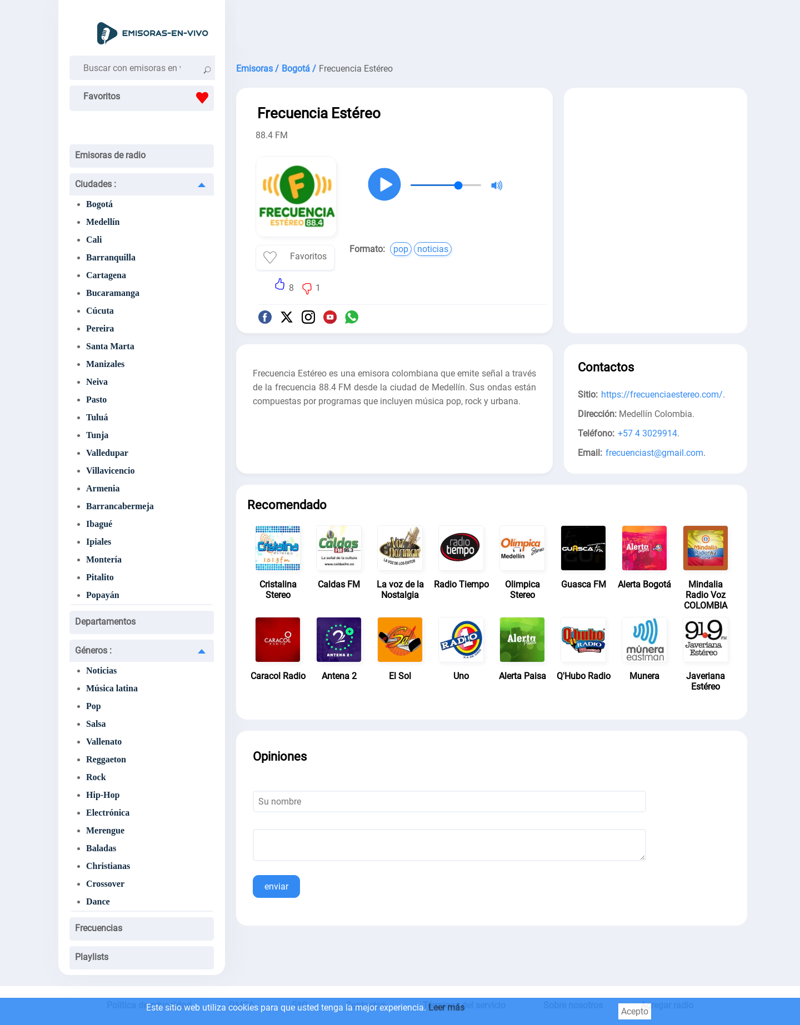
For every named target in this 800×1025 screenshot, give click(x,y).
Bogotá (99, 204)
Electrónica (107, 812)
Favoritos (148, 98)
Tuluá (97, 417)
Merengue (105, 830)
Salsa (96, 723)
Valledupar (107, 453)
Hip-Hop (102, 795)
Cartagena (106, 275)
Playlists (91, 957)
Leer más (446, 1007)
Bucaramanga (112, 293)
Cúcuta (100, 310)
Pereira (100, 328)
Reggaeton (106, 759)
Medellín (102, 222)
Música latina (112, 688)
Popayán (102, 595)
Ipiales (98, 541)
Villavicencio (110, 470)
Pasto (96, 399)
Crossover (105, 883)
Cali (94, 239)
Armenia (102, 488)
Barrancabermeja (120, 506)
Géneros (93, 650)
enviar (276, 886)
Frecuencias (98, 928)
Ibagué (99, 524)
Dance (98, 901)
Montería (104, 559)
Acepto (634, 1011)
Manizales (105, 364)
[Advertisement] (491, 28)
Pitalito (100, 577)
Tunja (97, 435)
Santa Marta (110, 346)
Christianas (108, 866)
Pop (93, 706)
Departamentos (105, 621)
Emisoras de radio (110, 155)
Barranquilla (111, 257)
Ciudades (95, 184)
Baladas (101, 848)
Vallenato (104, 741)
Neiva (97, 381)
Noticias (101, 670)
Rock (96, 777)
